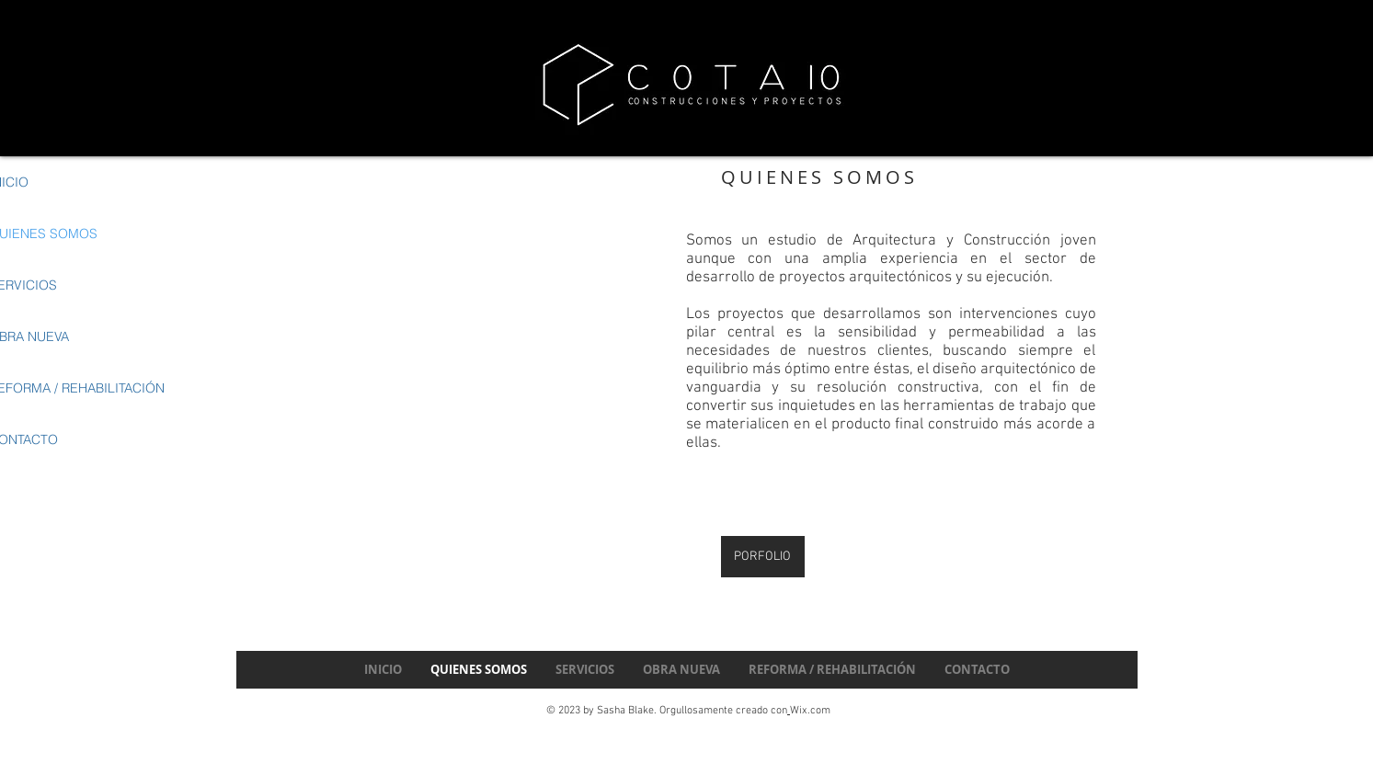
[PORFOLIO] (763, 556)
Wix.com (810, 710)
